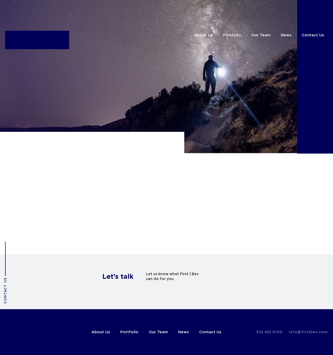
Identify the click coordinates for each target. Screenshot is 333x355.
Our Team (261, 35)
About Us (203, 35)
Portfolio (232, 35)
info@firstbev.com (308, 332)
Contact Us (313, 35)
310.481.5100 (269, 332)
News (286, 35)
